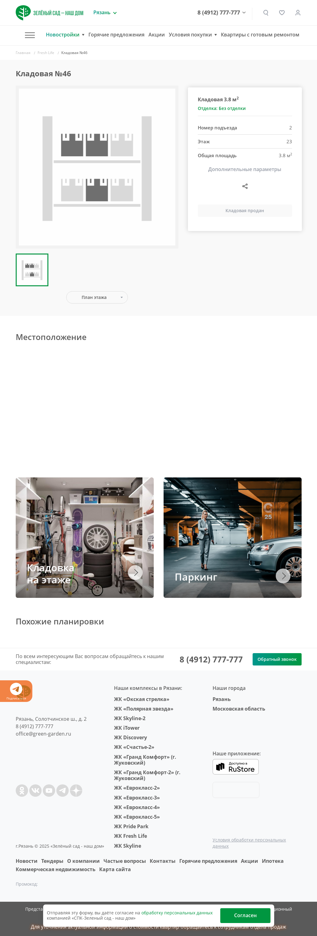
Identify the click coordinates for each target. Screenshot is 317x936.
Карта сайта (115, 869)
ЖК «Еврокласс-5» (137, 816)
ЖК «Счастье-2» (134, 747)
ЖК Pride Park (131, 826)
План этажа (94, 297)
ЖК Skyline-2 (129, 718)
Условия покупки (190, 35)
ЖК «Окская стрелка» (141, 699)
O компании (83, 861)
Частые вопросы (125, 861)
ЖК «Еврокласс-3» (137, 797)
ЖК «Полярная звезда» (143, 708)
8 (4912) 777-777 (218, 12)
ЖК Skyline (127, 845)
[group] (97, 167)
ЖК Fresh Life (130, 836)
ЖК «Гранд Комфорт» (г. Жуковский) (145, 759)
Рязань (222, 699)
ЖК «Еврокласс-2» (137, 787)
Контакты (163, 861)
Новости (27, 861)
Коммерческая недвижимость (56, 869)
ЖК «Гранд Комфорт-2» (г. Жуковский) (147, 775)
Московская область (239, 708)
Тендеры (52, 861)
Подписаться (16, 691)
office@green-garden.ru (43, 733)
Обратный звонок (277, 659)
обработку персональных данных (177, 913)
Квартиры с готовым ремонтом (260, 34)
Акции (156, 34)
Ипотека (273, 861)
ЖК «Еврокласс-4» (137, 807)
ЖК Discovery (130, 737)
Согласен (245, 915)
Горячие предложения (116, 34)
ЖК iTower (127, 727)
